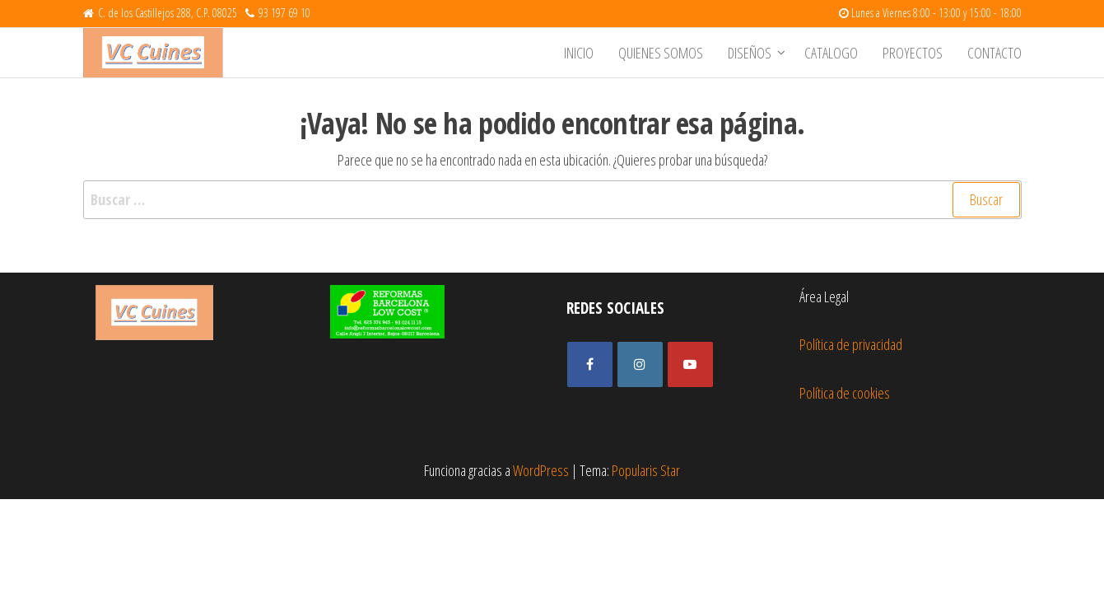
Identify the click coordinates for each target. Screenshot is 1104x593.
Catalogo (831, 53)
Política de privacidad (850, 344)
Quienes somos (660, 53)
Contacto (994, 53)
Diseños (749, 53)
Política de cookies (844, 393)
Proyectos (913, 53)
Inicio (579, 53)
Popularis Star (646, 470)
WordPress (541, 470)
